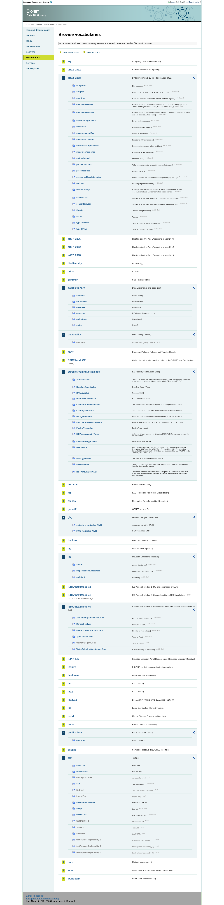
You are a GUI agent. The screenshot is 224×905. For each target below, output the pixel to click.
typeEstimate (82, 223)
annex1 (79, 564)
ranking (80, 183)
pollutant (80, 577)
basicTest (80, 766)
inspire (72, 667)
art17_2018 (74, 255)
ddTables (80, 307)
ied (69, 556)
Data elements (33, 46)
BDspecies (81, 85)
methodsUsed (83, 158)
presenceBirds (83, 171)
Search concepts (93, 52)
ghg (70, 517)
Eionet (38, 24)
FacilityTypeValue (84, 428)
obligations (81, 319)
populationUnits (83, 164)
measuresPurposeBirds (87, 145)
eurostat (73, 484)
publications (75, 732)
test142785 (81, 815)
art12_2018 (74, 78)
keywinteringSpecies (86, 120)
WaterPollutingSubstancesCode (91, 649)
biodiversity (75, 263)
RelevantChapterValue (86, 472)
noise (71, 724)
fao (70, 492)
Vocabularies (33, 57)
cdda (71, 271)
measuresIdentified (85, 133)
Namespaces (32, 68)
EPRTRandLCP (77, 360)
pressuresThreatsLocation (88, 177)
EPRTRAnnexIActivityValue (89, 422)
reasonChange (83, 189)
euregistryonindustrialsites (84, 371)
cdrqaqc (80, 92)
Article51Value (83, 379)
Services (30, 63)
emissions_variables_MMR (89, 525)
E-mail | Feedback (35, 896)
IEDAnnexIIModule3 (79, 595)
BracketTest (82, 771)
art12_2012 (74, 69)
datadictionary (76, 288)
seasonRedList (83, 204)
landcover (74, 675)
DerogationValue (84, 416)
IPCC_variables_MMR (86, 531)
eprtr (70, 352)
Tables (29, 41)
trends (79, 216)
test (70, 758)
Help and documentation (38, 30)
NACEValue (81, 447)
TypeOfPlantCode (84, 636)
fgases (72, 501)
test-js (79, 808)
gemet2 (72, 509)
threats (79, 210)
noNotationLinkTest (85, 802)
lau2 (70, 691)
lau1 (70, 683)
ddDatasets (81, 301)
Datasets (30, 35)
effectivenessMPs (84, 104)
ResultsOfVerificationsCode (89, 630)
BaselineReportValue (86, 387)
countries (80, 98)
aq (69, 61)
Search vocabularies (71, 52)
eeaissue (80, 313)
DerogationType (83, 624)
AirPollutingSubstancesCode (90, 618)
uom (70, 862)
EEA (38, 2)
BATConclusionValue (86, 399)
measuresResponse (85, 152)
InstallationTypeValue (86, 441)
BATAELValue (82, 393)
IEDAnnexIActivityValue (87, 434)
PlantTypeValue (83, 458)
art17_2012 (74, 247)
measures (81, 127)
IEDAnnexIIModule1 (79, 587)
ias (69, 548)
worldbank (74, 878)
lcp (69, 708)
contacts (80, 296)
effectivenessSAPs (85, 112)
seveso (72, 749)
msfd (71, 716)
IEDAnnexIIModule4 (79, 606)
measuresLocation (85, 139)
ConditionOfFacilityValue (88, 404)
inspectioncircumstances (88, 571)
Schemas (30, 52)
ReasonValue (82, 464)
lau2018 (72, 700)
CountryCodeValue (85, 410)
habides (72, 540)
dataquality (74, 334)
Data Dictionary (49, 24)
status (79, 325)
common (73, 279)
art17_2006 (74, 239)
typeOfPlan (81, 229)
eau (78, 784)
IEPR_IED (73, 659)
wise (70, 870)
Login (173, 2)
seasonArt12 (82, 197)
